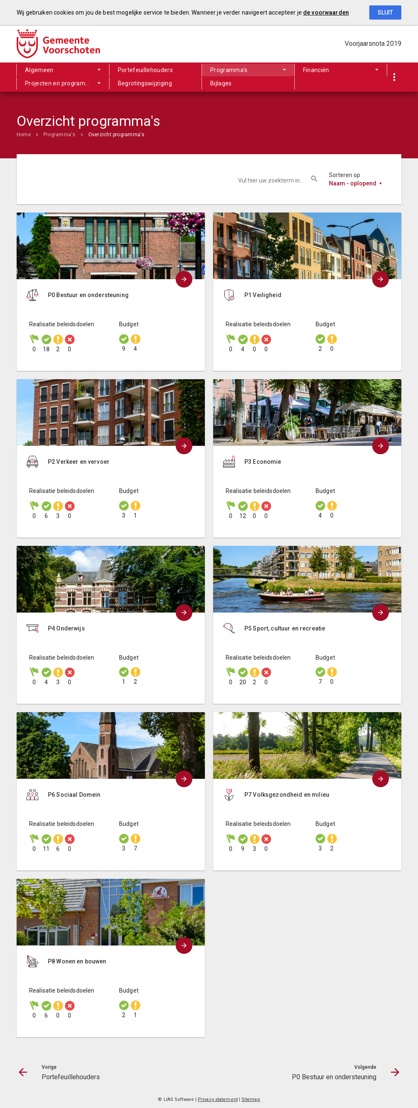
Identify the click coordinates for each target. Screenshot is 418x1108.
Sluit (385, 12)
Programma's (229, 70)
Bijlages (221, 83)
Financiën (316, 70)
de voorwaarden (326, 12)
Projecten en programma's (61, 83)
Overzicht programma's (116, 135)
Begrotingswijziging (145, 83)
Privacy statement (218, 1099)
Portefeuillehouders (145, 70)
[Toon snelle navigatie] (394, 77)
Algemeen (39, 70)
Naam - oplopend (352, 183)
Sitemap (250, 1099)
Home (24, 135)
